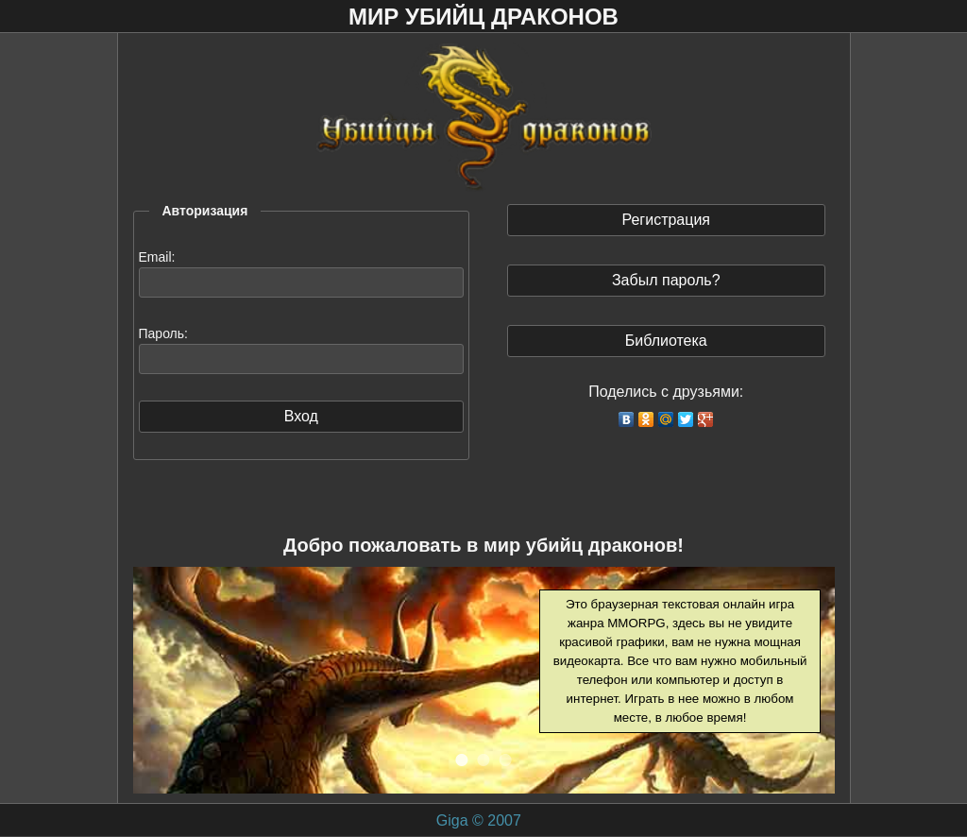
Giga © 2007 (478, 820)
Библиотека (666, 341)
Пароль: (163, 333)
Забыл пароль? (666, 280)
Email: (157, 257)
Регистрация (665, 220)
